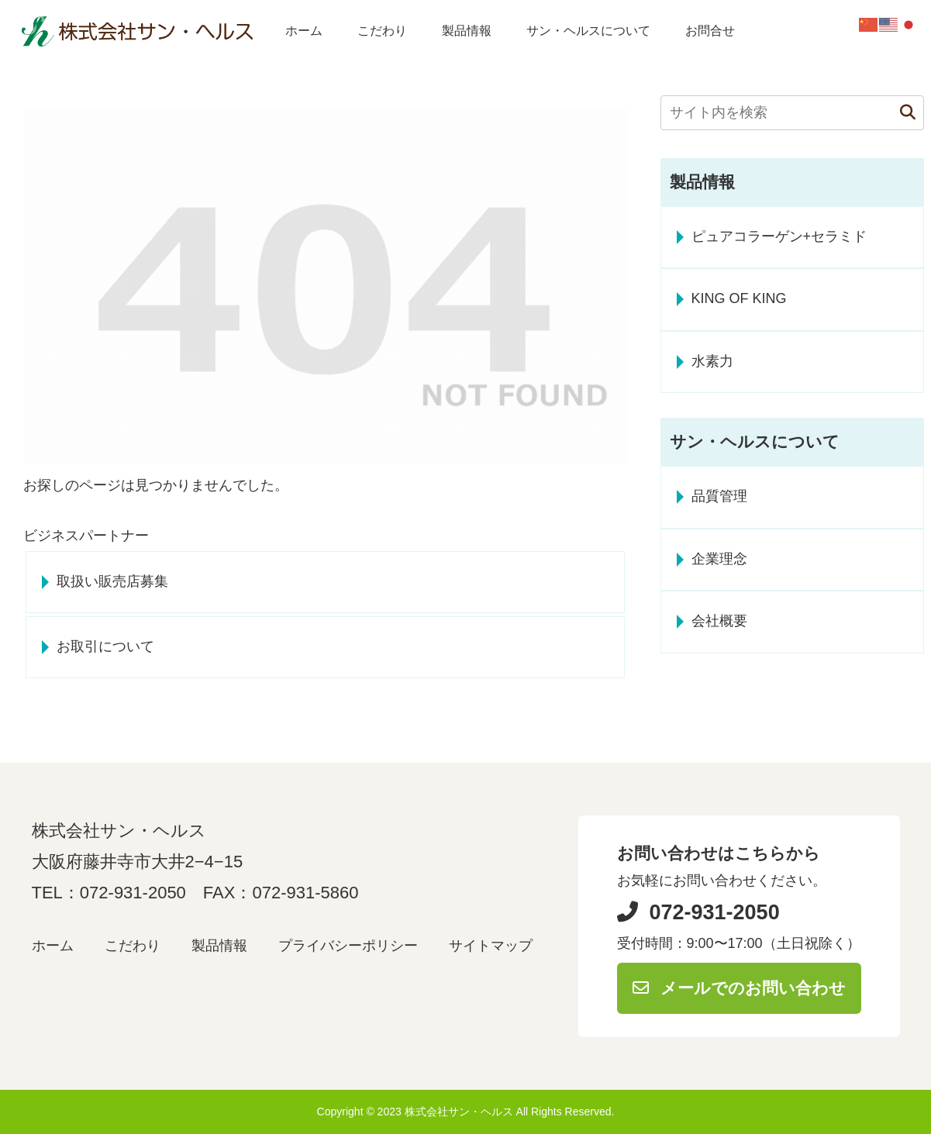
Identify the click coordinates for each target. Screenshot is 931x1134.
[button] (900, 113)
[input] (792, 112)
